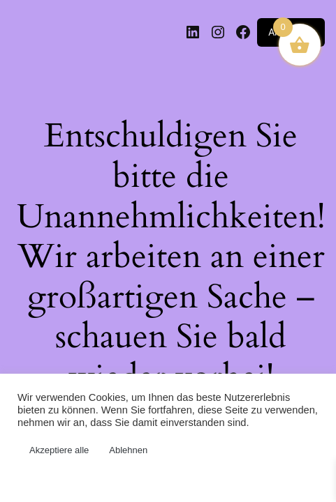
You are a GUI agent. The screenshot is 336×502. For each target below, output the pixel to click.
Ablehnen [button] (128, 450)
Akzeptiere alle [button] (59, 450)
